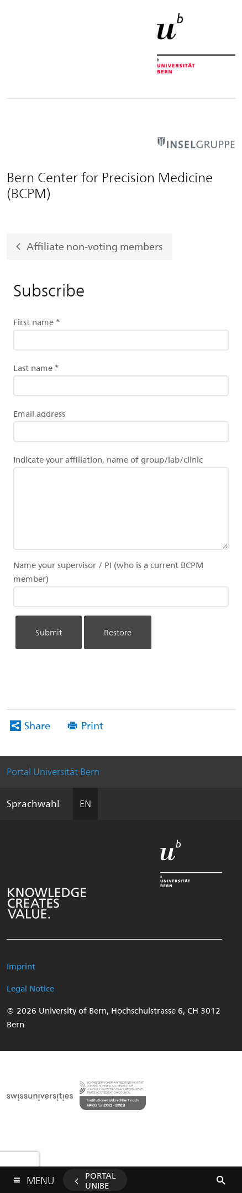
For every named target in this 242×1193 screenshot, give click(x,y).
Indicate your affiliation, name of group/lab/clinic (108, 459)
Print (92, 725)
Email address (39, 413)
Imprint (21, 966)
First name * (36, 321)
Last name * (36, 367)
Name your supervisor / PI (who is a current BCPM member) (108, 571)
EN (85, 803)
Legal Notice (30, 988)
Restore (117, 632)
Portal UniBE (100, 1180)
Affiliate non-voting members (94, 246)
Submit (48, 632)
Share (37, 725)
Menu (40, 1178)
